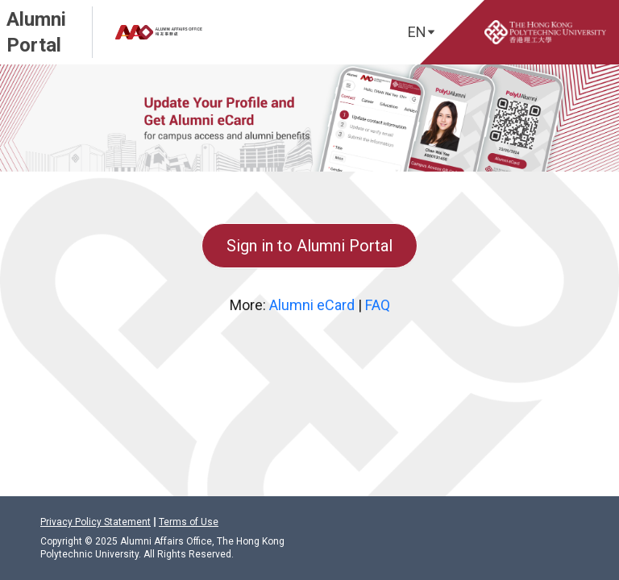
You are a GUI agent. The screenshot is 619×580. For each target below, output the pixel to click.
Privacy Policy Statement (95, 522)
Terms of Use (188, 522)
